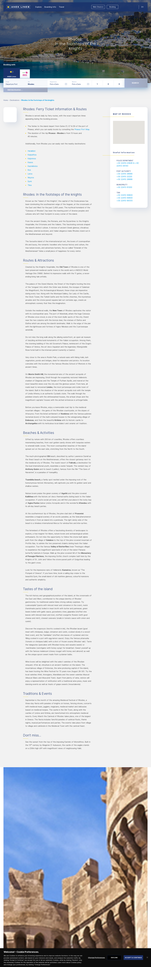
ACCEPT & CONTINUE (133, 959)
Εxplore (38, 7)
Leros (30, 174)
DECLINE (114, 959)
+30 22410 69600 (125, 198)
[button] (128, 130)
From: (7, 81)
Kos (29, 170)
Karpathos (32, 155)
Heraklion (31, 151)
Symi (30, 181)
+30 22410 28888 (124, 179)
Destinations (14, 100)
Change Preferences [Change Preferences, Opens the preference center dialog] (96, 959)
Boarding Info (50, 7)
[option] (75, 41)
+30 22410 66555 (125, 200)
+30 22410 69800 (125, 195)
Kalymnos (32, 158)
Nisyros (31, 177)
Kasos (30, 162)
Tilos (30, 185)
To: (29, 81)
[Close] (147, 958)
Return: (74, 81)
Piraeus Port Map (81, 129)
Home (5, 100)
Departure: (53, 81)
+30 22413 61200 (124, 187)
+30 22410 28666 (124, 174)
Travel (61, 7)
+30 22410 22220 (124, 176)
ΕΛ (142, 7)
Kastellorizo (33, 166)
